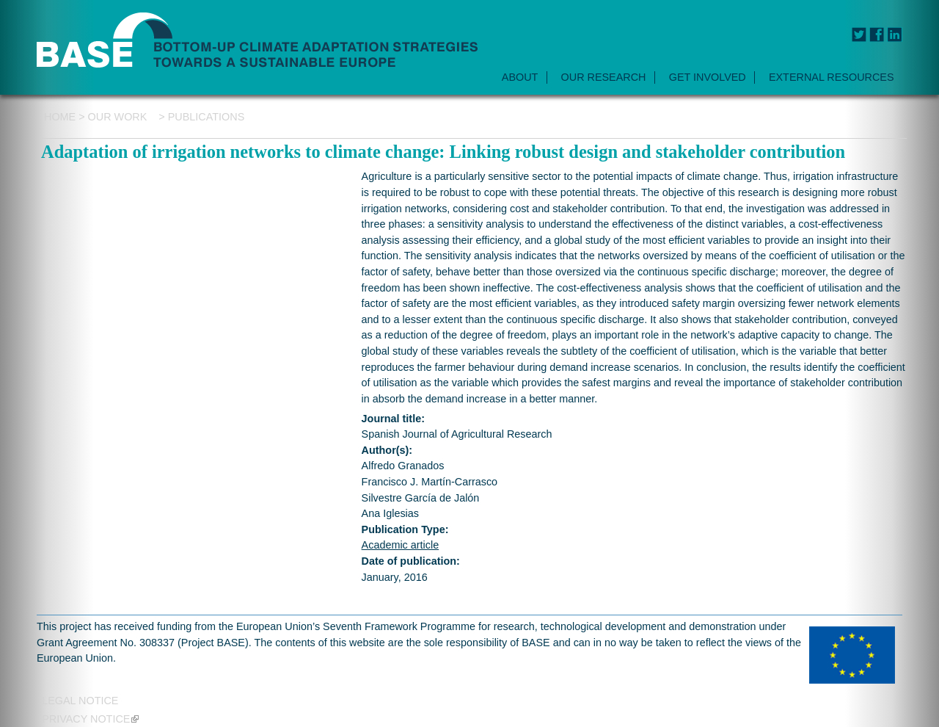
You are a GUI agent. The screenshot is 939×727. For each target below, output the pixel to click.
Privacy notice (90, 719)
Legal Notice (80, 700)
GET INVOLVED (707, 77)
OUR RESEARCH (603, 77)
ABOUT (520, 77)
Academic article (400, 545)
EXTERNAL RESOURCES (831, 77)
